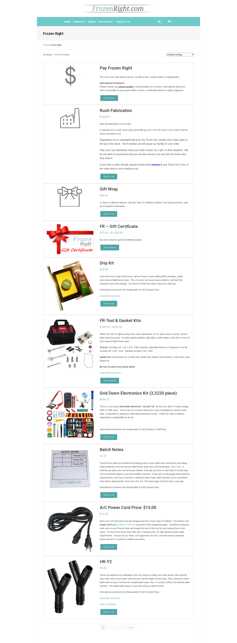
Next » (131, 627)
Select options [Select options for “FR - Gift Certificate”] (110, 247)
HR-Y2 (106, 561)
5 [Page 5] (124, 627)
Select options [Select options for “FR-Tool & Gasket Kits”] (110, 380)
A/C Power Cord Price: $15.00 (128, 507)
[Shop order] (180, 54)
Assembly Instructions (110, 296)
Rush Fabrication (116, 110)
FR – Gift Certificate (119, 226)
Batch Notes (111, 449)
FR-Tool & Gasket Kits (120, 320)
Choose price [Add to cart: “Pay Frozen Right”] (109, 98)
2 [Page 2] (108, 627)
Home (46, 45)
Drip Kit (107, 263)
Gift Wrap (109, 189)
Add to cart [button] (109, 176)
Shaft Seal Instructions (110, 373)
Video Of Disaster (108, 604)
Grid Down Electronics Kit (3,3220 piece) (138, 393)
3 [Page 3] (113, 627)
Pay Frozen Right (116, 68)
